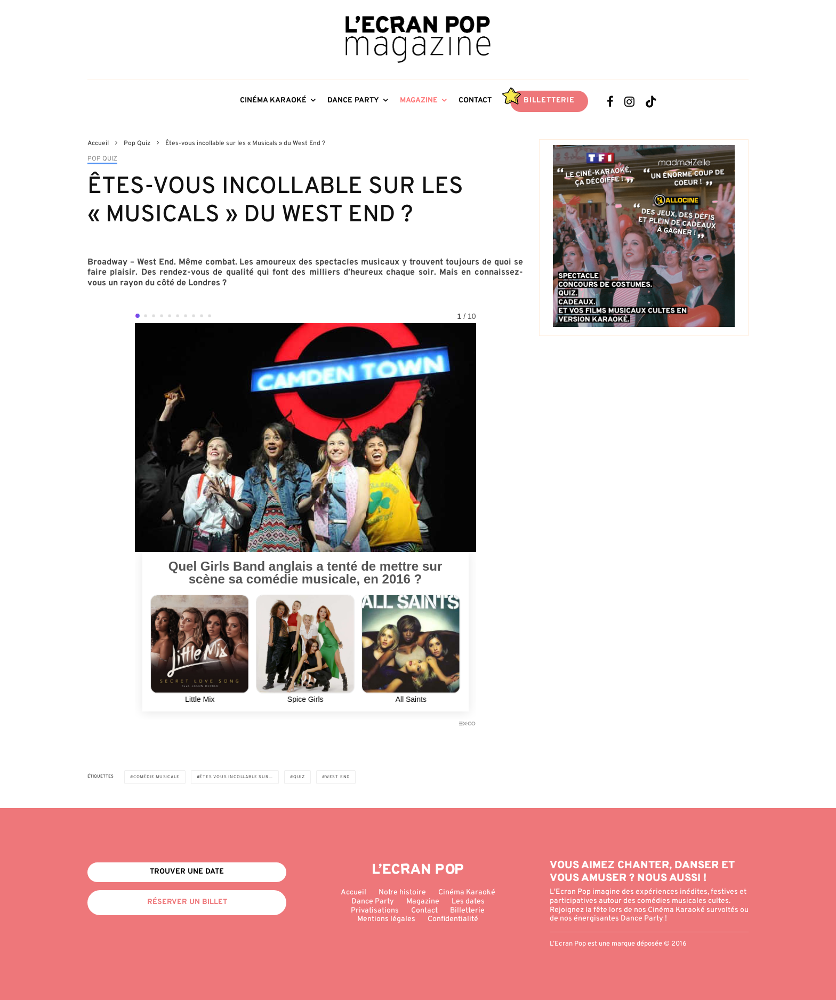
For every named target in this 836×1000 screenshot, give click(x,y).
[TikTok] (651, 101)
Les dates (468, 901)
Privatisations (375, 910)
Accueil (353, 892)
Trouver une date (187, 871)
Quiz (299, 777)
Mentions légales (386, 919)
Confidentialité (453, 919)
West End (337, 777)
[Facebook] (610, 101)
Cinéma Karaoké (273, 100)
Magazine (419, 100)
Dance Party (353, 100)
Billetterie (549, 100)
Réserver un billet (187, 902)
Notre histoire (402, 892)
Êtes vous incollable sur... (236, 777)
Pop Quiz (102, 159)
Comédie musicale (156, 777)
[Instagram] (629, 101)
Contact (475, 100)
